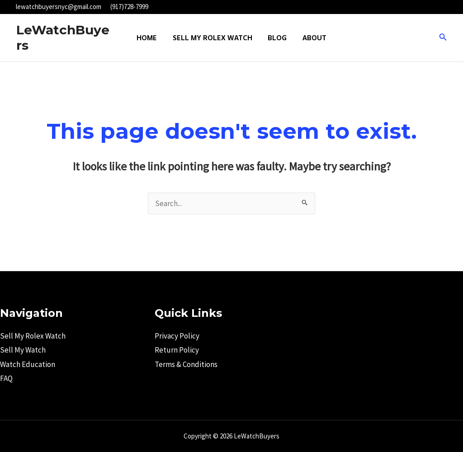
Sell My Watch (23, 350)
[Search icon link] (443, 38)
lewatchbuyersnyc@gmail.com (58, 6)
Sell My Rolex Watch (213, 37)
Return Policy (177, 350)
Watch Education (27, 364)
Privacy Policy (177, 336)
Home (149, 37)
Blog (276, 37)
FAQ (6, 378)
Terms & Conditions (186, 364)
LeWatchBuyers (62, 37)
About (312, 37)
